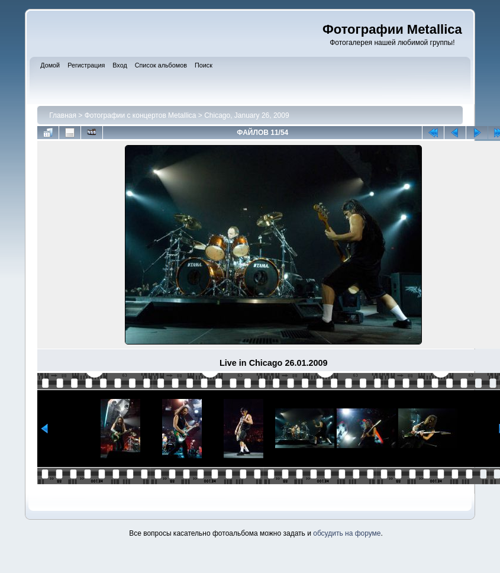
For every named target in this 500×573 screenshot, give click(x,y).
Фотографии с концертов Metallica (140, 115)
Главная (62, 115)
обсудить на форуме (346, 533)
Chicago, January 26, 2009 (246, 115)
